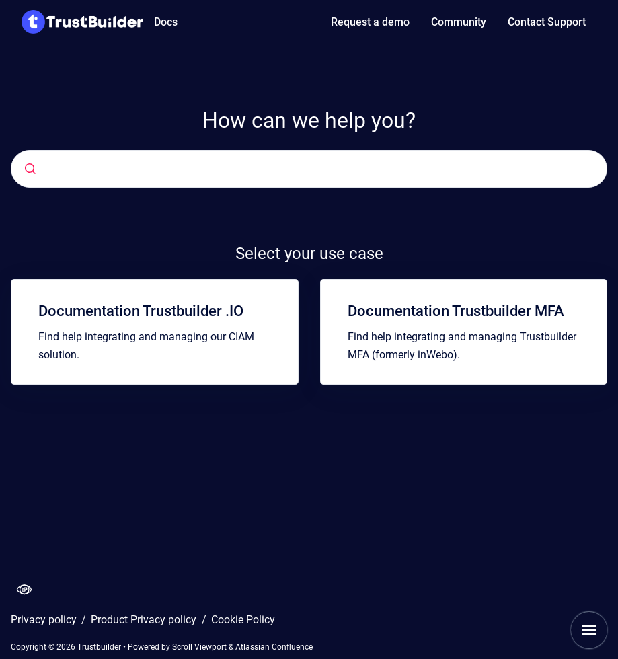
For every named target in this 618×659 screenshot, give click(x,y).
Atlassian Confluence (274, 647)
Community (458, 21)
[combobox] (241, 169)
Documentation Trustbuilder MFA (456, 311)
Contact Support (547, 21)
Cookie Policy (243, 619)
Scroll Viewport (200, 647)
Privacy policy (45, 619)
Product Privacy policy (145, 619)
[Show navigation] (589, 630)
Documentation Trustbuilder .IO (140, 311)
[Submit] (30, 169)
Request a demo (370, 21)
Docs (166, 21)
